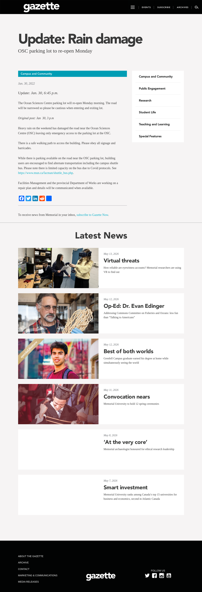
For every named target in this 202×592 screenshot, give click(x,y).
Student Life (147, 112)
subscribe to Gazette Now (92, 215)
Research (145, 100)
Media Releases (28, 581)
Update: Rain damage (80, 38)
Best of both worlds (128, 351)
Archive (23, 562)
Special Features (150, 136)
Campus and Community (156, 76)
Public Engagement (152, 88)
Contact (24, 569)
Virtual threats (121, 260)
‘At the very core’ (125, 442)
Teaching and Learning (154, 124)
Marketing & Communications (37, 575)
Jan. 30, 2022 (26, 83)
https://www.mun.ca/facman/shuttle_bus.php (45, 173)
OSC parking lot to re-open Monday (55, 51)
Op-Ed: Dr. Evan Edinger (134, 306)
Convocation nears (127, 396)
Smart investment (126, 487)
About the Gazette (30, 556)
